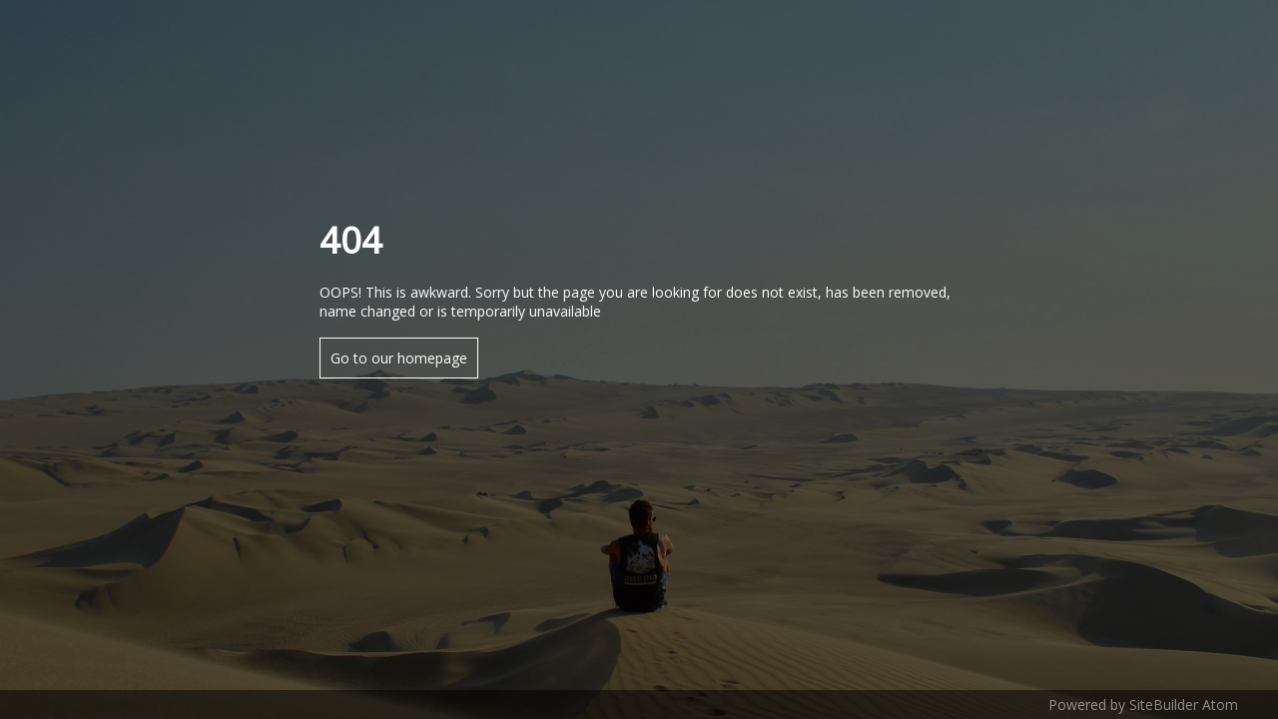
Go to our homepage (398, 358)
